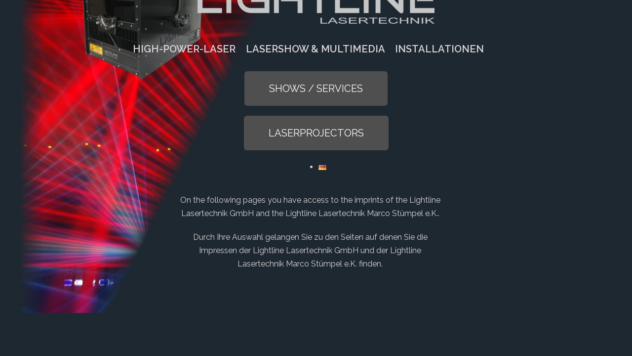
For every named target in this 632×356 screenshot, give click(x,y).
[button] (316, 88)
